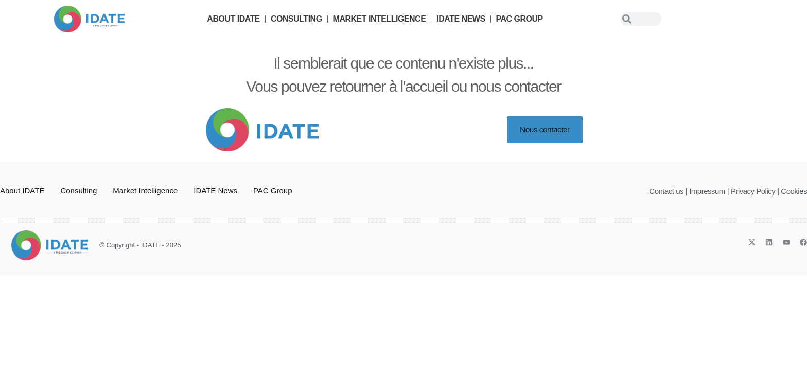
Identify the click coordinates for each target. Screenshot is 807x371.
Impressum (707, 191)
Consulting (296, 18)
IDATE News (460, 18)
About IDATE (233, 18)
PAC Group (519, 18)
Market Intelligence (379, 18)
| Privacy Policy (751, 191)
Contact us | (668, 191)
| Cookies (792, 191)
